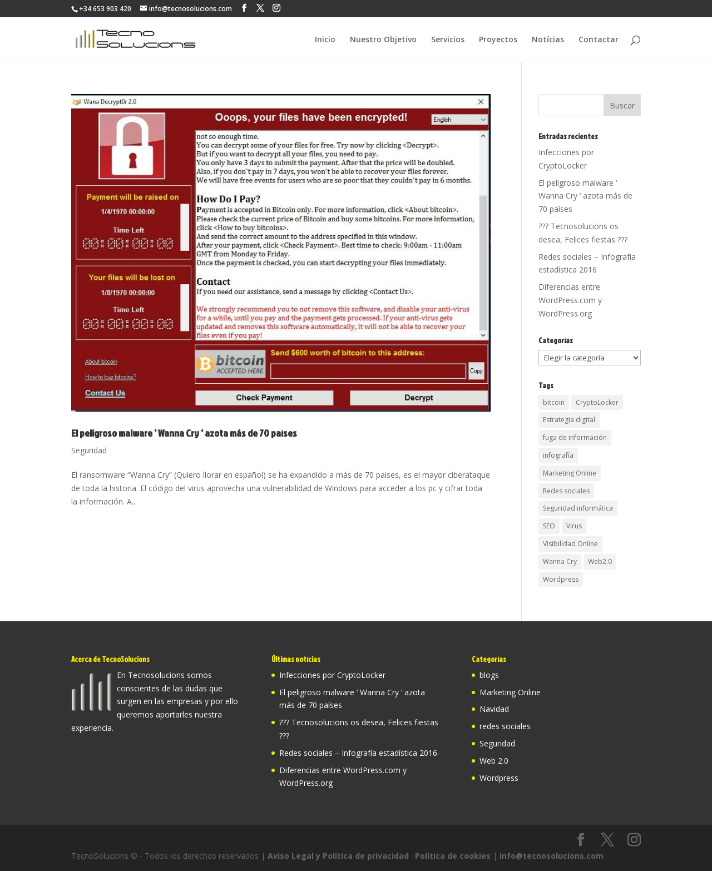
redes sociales (505, 726)
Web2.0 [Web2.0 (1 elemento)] (600, 561)
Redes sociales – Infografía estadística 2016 (358, 753)
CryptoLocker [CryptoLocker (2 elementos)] (597, 402)
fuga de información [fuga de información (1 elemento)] (575, 437)
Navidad (494, 709)
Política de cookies (453, 855)
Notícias (548, 40)
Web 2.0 (493, 760)
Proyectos (498, 40)
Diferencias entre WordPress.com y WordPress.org (570, 300)
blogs (489, 675)
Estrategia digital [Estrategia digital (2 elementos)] (569, 419)
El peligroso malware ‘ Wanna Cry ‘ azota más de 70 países (184, 433)
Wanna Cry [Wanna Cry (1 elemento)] (560, 561)
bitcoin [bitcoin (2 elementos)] (554, 402)
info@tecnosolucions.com (552, 855)
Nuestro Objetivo (383, 40)
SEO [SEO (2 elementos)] (549, 526)
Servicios (447, 40)
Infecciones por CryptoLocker (332, 675)
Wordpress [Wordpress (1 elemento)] (560, 579)
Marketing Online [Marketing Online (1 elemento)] (569, 473)
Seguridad (89, 450)
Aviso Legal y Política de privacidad (338, 855)
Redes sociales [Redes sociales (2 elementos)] (566, 491)
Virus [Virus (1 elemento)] (574, 526)
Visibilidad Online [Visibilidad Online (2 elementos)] (570, 543)
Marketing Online (510, 692)
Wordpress (498, 778)
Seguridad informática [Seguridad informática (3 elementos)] (578, 508)
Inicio (325, 40)
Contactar (598, 40)
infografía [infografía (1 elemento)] (558, 455)
